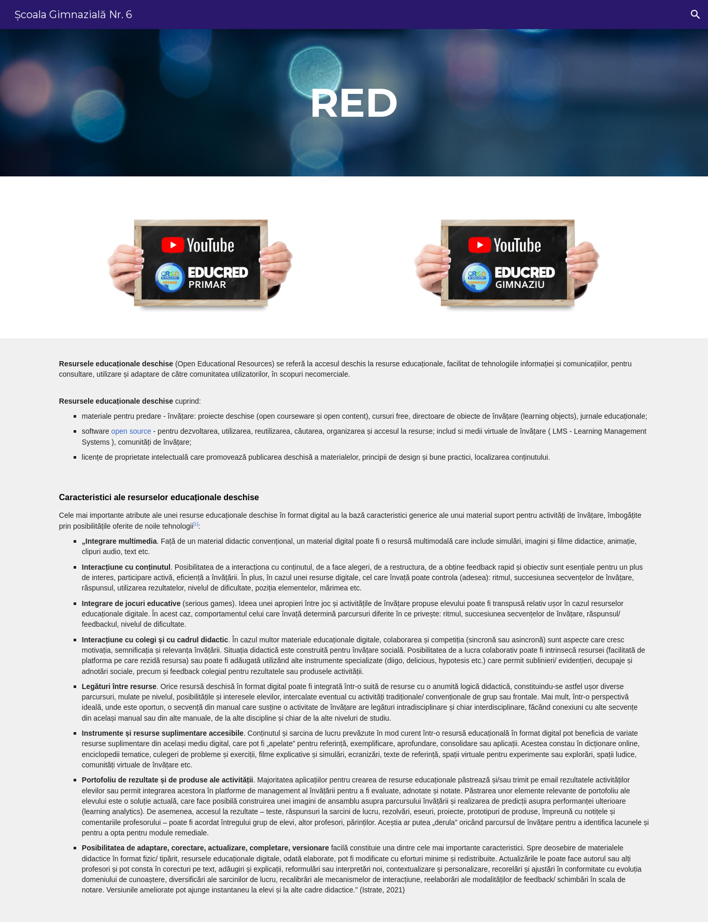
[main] (354, 103)
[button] (695, 14)
